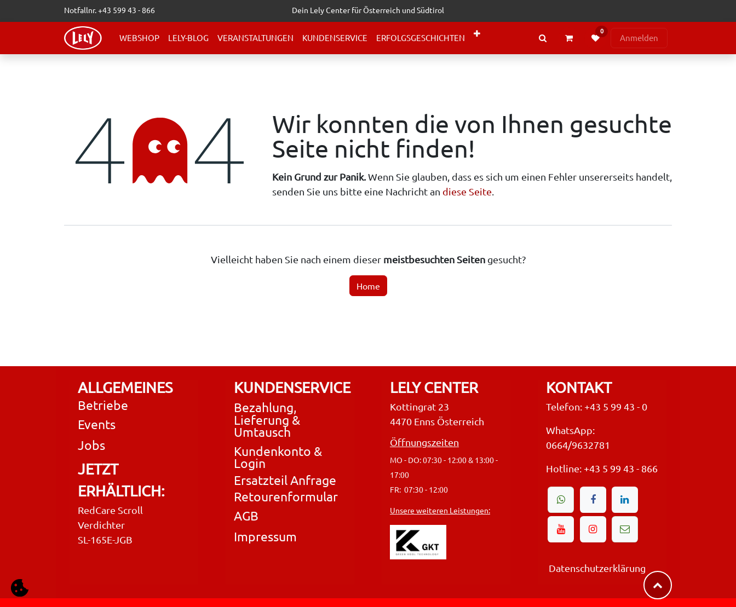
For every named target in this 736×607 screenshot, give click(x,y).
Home (368, 285)
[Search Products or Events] (543, 38)
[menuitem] (139, 38)
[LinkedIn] (625, 500)
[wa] (561, 500)
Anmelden (639, 37)
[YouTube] (561, 529)
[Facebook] (593, 500)
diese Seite (467, 191)
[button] (19, 587)
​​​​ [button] (658, 585)
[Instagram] (593, 529)
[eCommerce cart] (569, 38)
